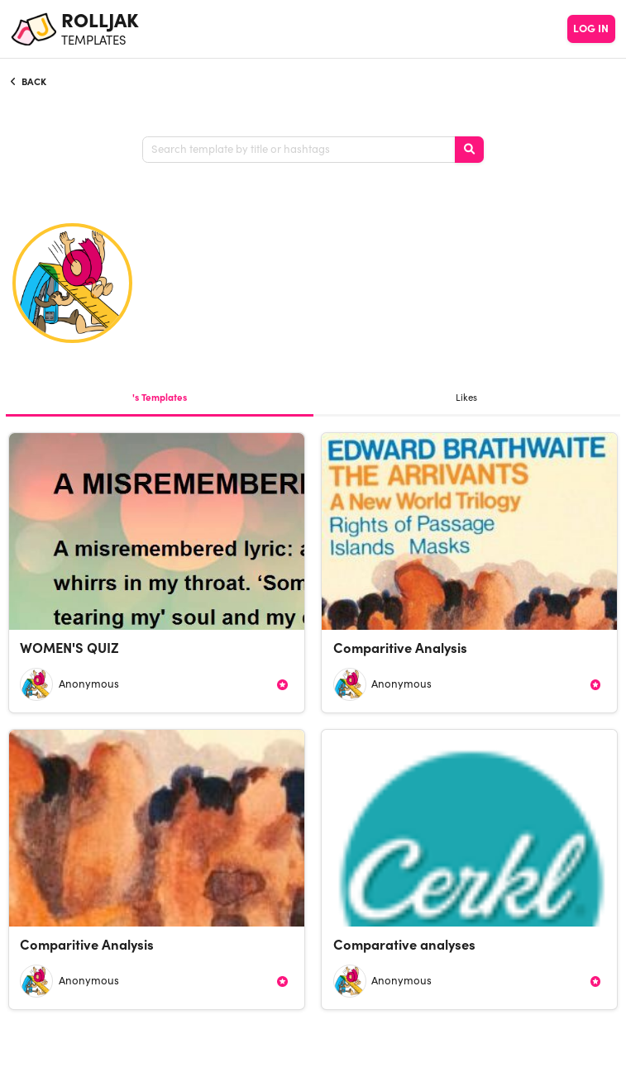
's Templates (159, 397)
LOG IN (591, 28)
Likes (466, 397)
